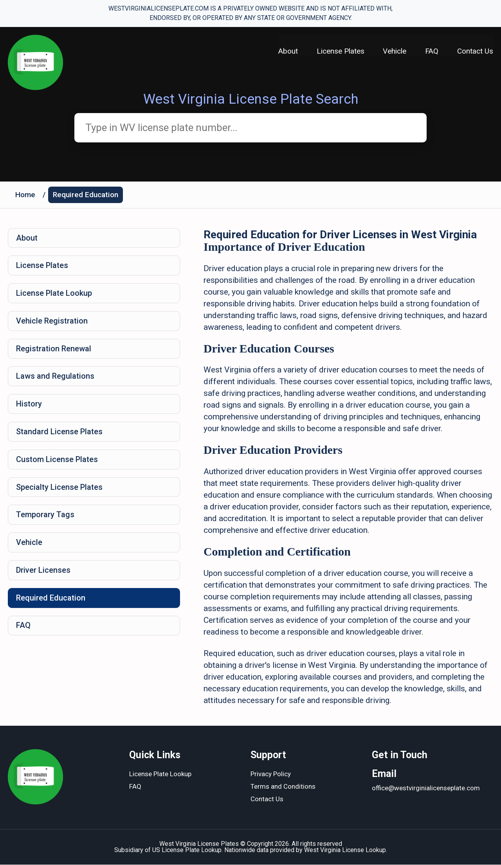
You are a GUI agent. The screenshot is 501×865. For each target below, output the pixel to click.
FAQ (431, 51)
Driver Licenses (43, 571)
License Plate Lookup (54, 293)
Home (25, 194)
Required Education (85, 194)
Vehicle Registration (52, 321)
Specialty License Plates (59, 488)
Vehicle (394, 51)
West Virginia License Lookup (345, 850)
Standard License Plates (59, 432)
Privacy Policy (270, 775)
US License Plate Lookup (187, 850)
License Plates (340, 51)
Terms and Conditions (282, 787)
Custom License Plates (57, 460)
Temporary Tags (45, 515)
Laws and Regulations (55, 376)
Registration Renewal (53, 349)
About (287, 51)
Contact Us (475, 51)
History (29, 404)
